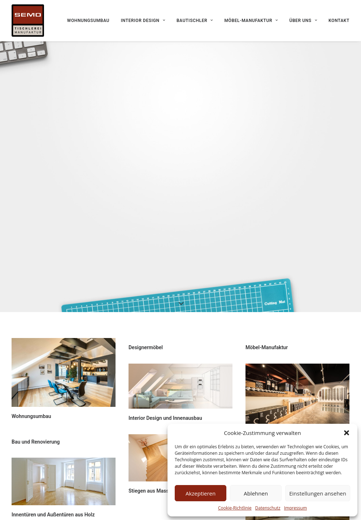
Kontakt (339, 20)
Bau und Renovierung (36, 439)
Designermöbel (146, 345)
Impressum (295, 508)
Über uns (303, 20)
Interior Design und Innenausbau (165, 415)
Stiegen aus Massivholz (155, 488)
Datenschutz (267, 508)
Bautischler (195, 20)
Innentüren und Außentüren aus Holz (53, 512)
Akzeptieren (201, 493)
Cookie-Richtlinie (235, 508)
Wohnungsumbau (88, 20)
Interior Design (143, 20)
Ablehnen (256, 493)
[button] (346, 432)
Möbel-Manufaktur (251, 20)
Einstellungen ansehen (317, 493)
